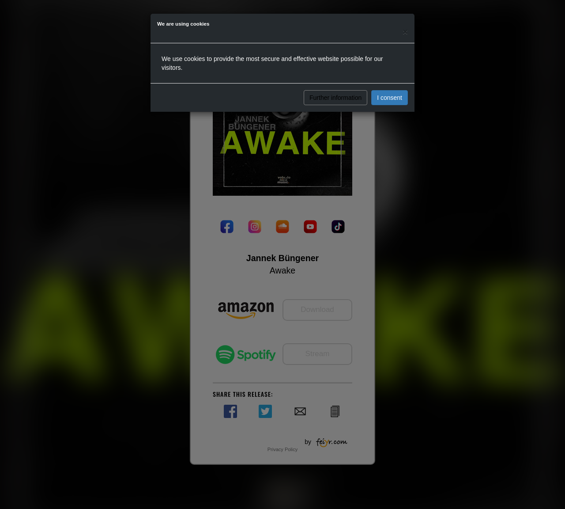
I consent (389, 97)
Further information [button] (335, 97)
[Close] (405, 31)
